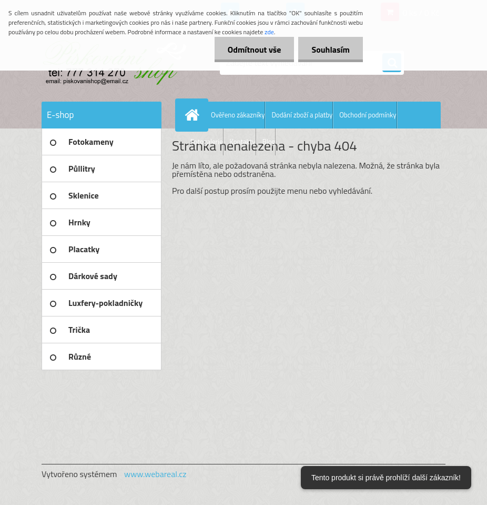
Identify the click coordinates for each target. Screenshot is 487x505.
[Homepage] (194, 115)
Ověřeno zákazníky (238, 115)
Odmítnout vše (254, 49)
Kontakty (243, 141)
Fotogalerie (206, 141)
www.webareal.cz (155, 474)
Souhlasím (330, 49)
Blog (269, 141)
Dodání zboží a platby (301, 115)
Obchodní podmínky (367, 115)
